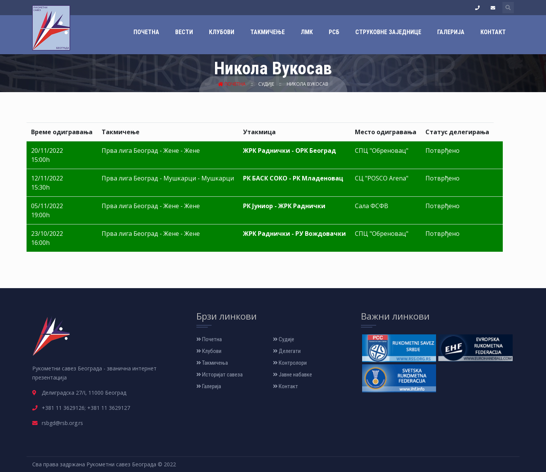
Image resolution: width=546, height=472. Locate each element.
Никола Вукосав (307, 84)
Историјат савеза (219, 374)
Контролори (290, 362)
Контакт (493, 32)
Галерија (450, 32)
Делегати (287, 351)
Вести (184, 32)
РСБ (334, 32)
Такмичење (267, 32)
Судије (266, 84)
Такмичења (212, 362)
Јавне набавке (292, 374)
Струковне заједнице (388, 32)
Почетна (146, 32)
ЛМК (307, 32)
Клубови (221, 32)
